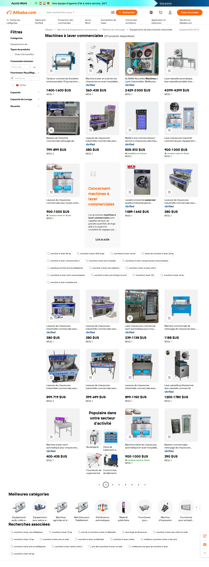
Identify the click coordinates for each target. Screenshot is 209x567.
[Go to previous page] (99, 485)
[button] (113, 12)
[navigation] (24, 257)
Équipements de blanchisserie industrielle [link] (151, 29)
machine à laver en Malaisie (89, 539)
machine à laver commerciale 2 (63, 260)
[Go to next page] (145, 485)
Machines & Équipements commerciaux (77, 29)
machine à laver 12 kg (60, 532)
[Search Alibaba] (77, 12)
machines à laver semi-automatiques (66, 275)
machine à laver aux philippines (27, 532)
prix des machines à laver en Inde (105, 546)
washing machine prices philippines (65, 268)
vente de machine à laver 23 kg (157, 253)
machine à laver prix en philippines (28, 546)
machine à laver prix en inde (54, 539)
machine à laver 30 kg (59, 253)
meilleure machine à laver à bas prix (159, 539)
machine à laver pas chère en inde (170, 532)
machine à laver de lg (172, 275)
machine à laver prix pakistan (104, 268)
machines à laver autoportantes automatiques (145, 260)
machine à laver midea (122, 539)
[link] (205, 536)
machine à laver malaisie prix (62, 282)
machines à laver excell (123, 253)
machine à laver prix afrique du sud (108, 275)
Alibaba (48, 29)
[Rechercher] (126, 12)
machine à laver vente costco (67, 546)
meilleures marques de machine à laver (148, 546)
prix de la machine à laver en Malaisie (97, 532)
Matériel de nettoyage (114, 29)
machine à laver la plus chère (141, 268)
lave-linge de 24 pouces (134, 532)
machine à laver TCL (143, 275)
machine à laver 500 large (90, 253)
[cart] (161, 13)
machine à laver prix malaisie (101, 260)
